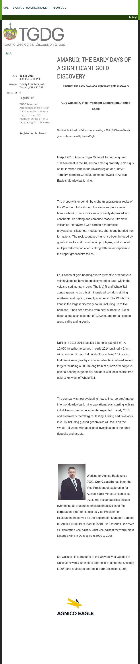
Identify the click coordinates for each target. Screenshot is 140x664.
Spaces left (12, 92)
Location (13, 84)
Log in (135, 17)
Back (8, 53)
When (14, 76)
